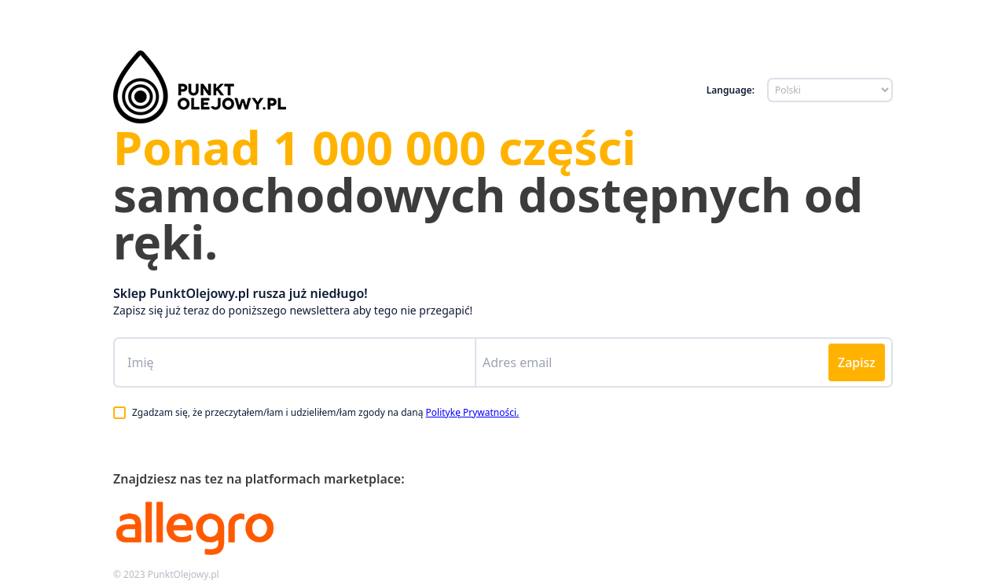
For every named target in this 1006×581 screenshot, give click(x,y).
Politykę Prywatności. (473, 412)
